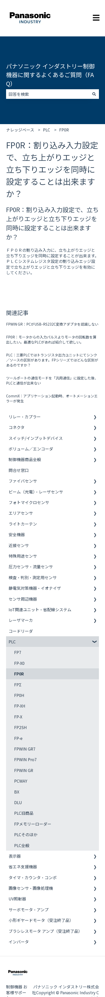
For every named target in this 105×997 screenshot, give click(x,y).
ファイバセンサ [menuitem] (23, 481)
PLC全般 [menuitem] (21, 845)
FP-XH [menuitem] (19, 706)
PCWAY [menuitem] (20, 781)
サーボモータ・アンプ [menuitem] (29, 910)
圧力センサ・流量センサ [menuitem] (31, 566)
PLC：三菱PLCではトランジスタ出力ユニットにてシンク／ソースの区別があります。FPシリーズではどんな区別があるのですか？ (52, 359)
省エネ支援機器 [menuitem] (23, 867)
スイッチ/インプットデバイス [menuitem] (36, 438)
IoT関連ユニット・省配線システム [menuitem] (40, 609)
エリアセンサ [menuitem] (21, 513)
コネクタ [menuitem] (17, 427)
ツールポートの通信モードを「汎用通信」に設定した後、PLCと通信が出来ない (52, 380)
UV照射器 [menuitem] (17, 899)
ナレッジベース (20, 130)
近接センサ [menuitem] (19, 545)
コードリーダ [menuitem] (21, 631)
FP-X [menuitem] (18, 717)
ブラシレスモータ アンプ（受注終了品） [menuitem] (45, 931)
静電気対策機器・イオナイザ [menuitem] (35, 588)
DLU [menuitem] (18, 802)
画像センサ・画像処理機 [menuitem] (31, 888)
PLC (46, 130)
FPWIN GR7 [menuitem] (24, 749)
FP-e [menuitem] (18, 738)
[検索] (94, 94)
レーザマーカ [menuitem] (21, 620)
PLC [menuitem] (12, 642)
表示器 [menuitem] (15, 856)
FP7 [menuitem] (17, 652)
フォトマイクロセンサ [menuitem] (29, 502)
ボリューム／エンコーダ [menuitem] (31, 449)
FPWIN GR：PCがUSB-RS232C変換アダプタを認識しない (52, 324)
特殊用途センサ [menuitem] (23, 556)
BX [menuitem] (16, 792)
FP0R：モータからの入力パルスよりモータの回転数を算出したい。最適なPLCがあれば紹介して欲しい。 (51, 339)
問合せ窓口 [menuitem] (19, 470)
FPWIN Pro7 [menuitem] (25, 759)
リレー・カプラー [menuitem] (25, 417)
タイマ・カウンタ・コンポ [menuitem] (33, 877)
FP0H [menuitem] (19, 695)
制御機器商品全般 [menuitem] (25, 459)
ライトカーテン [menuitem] (23, 524)
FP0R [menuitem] (19, 674)
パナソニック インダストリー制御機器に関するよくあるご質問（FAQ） (50, 75)
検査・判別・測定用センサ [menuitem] (33, 577)
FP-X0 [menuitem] (19, 663)
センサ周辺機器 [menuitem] (23, 599)
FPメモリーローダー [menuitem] (32, 824)
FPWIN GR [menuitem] (23, 770)
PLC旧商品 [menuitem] (23, 813)
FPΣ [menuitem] (18, 685)
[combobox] (47, 94)
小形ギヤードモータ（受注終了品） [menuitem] (41, 920)
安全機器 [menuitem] (17, 534)
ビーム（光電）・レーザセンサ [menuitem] (36, 492)
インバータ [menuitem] (19, 942)
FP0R (64, 130)
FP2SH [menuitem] (20, 727)
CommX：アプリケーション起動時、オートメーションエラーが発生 (52, 398)
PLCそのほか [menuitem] (25, 834)
